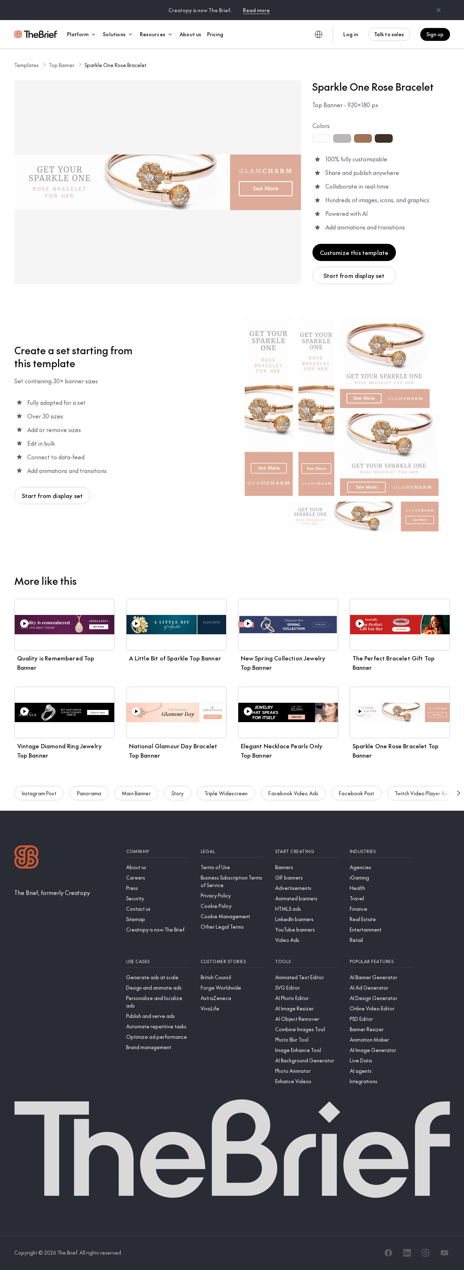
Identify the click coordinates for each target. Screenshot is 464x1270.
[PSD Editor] (381, 1019)
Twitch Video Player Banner (426, 795)
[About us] (157, 867)
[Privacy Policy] (232, 895)
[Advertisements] (306, 888)
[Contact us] (157, 909)
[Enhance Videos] (306, 1081)
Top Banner (62, 64)
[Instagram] (425, 1253)
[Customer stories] (232, 961)
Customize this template (354, 252)
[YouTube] (444, 1253)
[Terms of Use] (232, 867)
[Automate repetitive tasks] (157, 1026)
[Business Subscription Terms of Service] (232, 881)
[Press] (157, 888)
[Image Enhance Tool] (306, 1050)
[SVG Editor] (306, 987)
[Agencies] (381, 867)
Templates (26, 64)
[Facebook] (388, 1253)
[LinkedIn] (407, 1253)
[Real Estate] (381, 919)
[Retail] (381, 940)
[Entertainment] (381, 929)
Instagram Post (39, 795)
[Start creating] (306, 851)
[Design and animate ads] (157, 987)
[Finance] (381, 909)
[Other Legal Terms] (232, 926)
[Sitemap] (157, 919)
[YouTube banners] (306, 929)
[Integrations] (381, 1081)
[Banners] (306, 867)
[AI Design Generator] (381, 998)
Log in (350, 34)
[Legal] (232, 851)
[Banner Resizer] (381, 1029)
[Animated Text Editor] (306, 977)
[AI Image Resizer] (306, 1008)
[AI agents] (381, 1071)
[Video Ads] (306, 940)
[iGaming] (381, 877)
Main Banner (136, 795)
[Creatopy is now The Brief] (157, 929)
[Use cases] (157, 961)
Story (178, 795)
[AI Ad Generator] (381, 987)
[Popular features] (381, 961)
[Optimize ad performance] (157, 1037)
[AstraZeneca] (232, 998)
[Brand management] (157, 1047)
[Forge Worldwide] (232, 987)
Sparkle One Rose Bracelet (116, 64)
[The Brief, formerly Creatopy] (52, 892)
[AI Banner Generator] (381, 977)
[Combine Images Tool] (306, 1029)
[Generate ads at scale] (157, 977)
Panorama (89, 795)
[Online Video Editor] (381, 1008)
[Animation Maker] (381, 1039)
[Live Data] (381, 1060)
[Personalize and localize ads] (157, 1001)
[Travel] (381, 898)
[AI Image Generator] (381, 1050)
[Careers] (157, 877)
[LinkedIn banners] (306, 919)
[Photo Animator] (306, 1071)
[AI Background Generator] (306, 1060)
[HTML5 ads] (306, 909)
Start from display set (354, 275)
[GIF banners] (306, 877)
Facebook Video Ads (293, 795)
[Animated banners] (306, 898)
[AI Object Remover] (306, 1019)
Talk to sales (389, 34)
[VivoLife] (232, 1008)
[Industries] (381, 851)
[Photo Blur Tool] (306, 1039)
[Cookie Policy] (232, 906)
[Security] (157, 898)
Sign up (435, 34)
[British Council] (232, 977)
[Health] (381, 888)
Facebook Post (356, 795)
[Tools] (306, 961)
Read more (256, 10)
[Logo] (26, 858)
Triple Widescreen (226, 795)
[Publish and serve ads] (157, 1016)
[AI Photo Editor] (306, 998)
